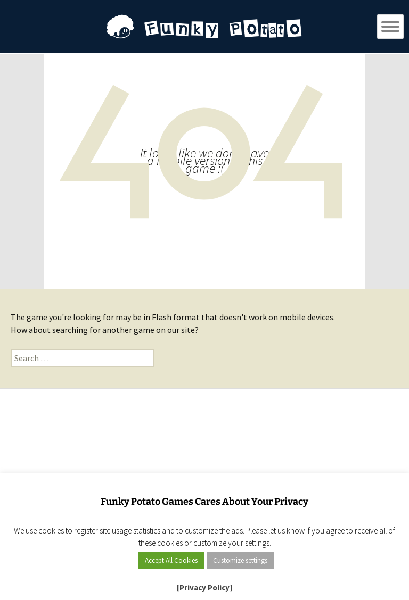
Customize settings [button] (240, 560)
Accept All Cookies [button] (171, 560)
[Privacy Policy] (205, 587)
